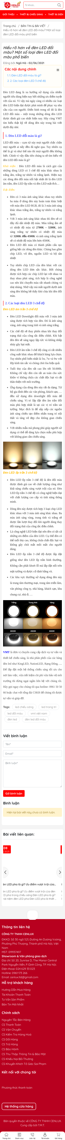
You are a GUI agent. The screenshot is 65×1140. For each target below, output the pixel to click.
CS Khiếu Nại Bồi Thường (17, 1059)
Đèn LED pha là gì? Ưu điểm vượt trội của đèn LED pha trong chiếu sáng (31, 884)
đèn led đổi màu (35, 719)
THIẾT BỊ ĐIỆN (55, 14)
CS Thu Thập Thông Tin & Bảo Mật (24, 1054)
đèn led (12, 719)
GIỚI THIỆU (8, 14)
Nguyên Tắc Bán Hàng (16, 1020)
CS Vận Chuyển (11, 1029)
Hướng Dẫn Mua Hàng (16, 989)
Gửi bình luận (13, 793)
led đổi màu (15, 713)
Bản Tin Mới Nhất (12, 1004)
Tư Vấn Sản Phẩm (13, 999)
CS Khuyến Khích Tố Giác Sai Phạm (24, 1064)
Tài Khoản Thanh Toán (16, 994)
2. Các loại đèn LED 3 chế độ (28, 80)
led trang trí (48, 707)
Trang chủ (9, 26)
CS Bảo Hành (10, 1049)
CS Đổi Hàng (10, 1039)
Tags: (6, 707)
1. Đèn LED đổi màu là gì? (25, 75)
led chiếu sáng (24, 707)
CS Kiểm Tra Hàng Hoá (16, 1034)
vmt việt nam (39, 713)
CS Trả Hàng (10, 1044)
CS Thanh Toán (11, 1024)
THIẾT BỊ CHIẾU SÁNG (31, 14)
